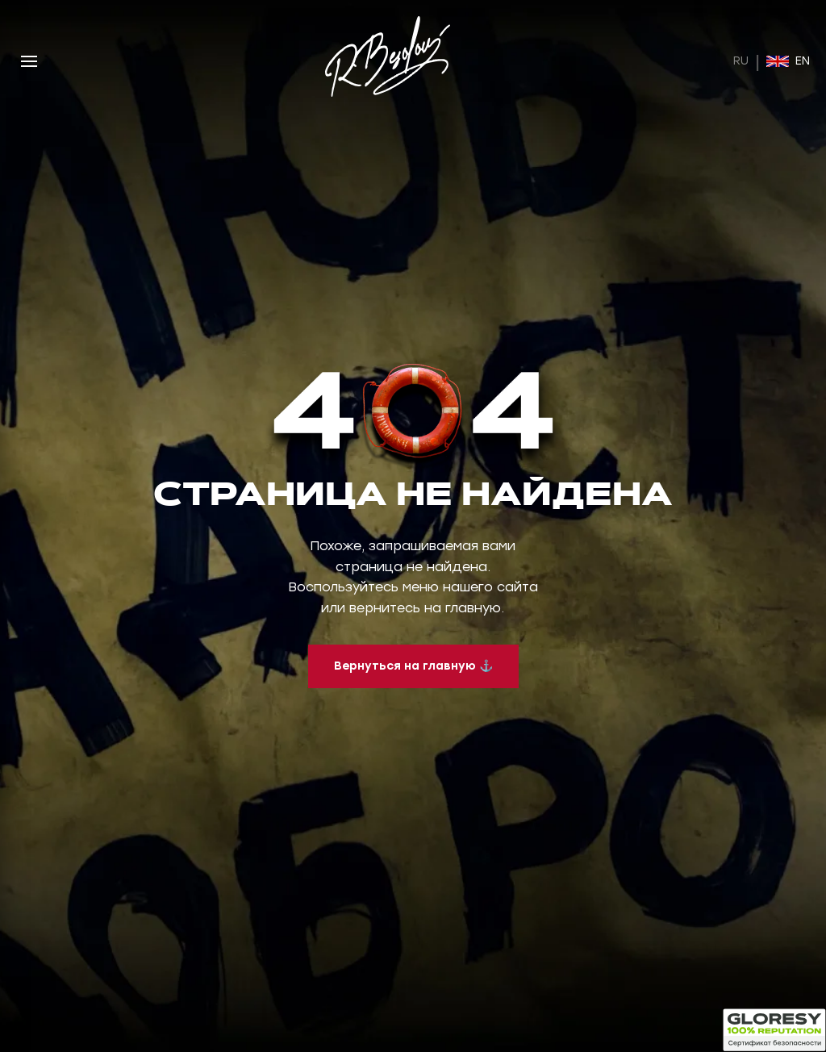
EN (788, 61)
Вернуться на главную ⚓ (413, 666)
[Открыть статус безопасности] (774, 1030)
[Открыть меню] (29, 61)
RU (741, 61)
